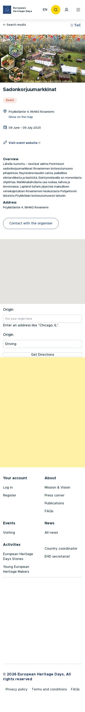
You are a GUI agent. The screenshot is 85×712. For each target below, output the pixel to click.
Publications (54, 503)
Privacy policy (17, 690)
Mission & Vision (57, 488)
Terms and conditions (49, 690)
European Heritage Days (22, 9)
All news (51, 533)
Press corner (54, 496)
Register (9, 496)
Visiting (9, 533)
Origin (8, 310)
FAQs (49, 511)
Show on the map (21, 117)
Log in (8, 488)
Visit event (25, 143)
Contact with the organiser (30, 223)
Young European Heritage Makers (16, 570)
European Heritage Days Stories (18, 557)
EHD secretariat (57, 557)
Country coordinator (61, 549)
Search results (14, 24)
